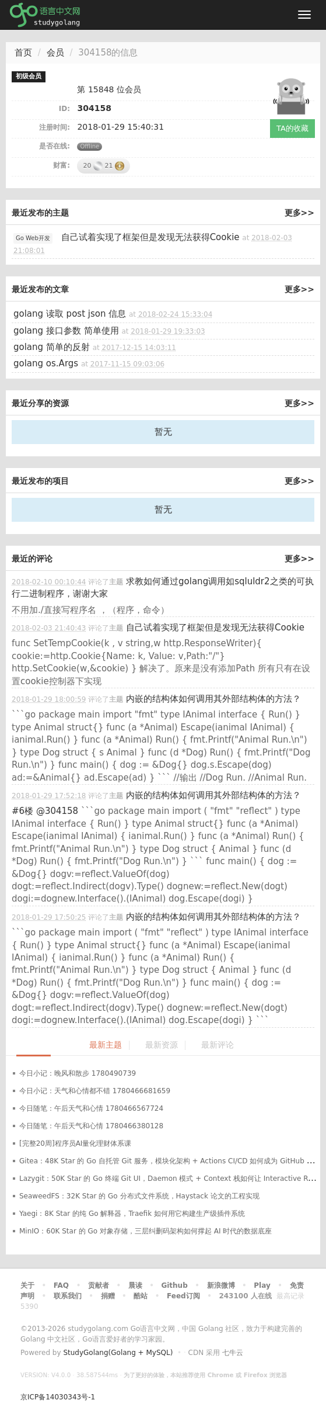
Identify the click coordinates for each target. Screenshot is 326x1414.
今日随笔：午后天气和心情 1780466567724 (91, 1108)
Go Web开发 (33, 238)
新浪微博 (221, 1285)
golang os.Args (45, 363)
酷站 (141, 1296)
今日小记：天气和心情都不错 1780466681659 (94, 1091)
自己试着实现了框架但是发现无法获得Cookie (150, 237)
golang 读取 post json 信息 (69, 314)
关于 (27, 1285)
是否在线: (54, 146)
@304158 (57, 811)
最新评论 (217, 1045)
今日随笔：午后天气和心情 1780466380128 (91, 1126)
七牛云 (232, 1353)
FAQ (61, 1285)
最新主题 (105, 1045)
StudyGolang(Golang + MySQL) (118, 1353)
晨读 (135, 1285)
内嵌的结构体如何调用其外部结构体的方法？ (213, 699)
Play (262, 1285)
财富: (61, 165)
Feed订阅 (183, 1296)
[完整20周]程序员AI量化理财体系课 (75, 1143)
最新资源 (161, 1045)
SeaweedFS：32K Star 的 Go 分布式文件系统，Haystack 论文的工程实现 (139, 1196)
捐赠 (108, 1296)
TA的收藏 (292, 128)
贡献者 (98, 1285)
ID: (64, 109)
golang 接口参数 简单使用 (66, 330)
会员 (55, 52)
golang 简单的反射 (51, 347)
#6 (22, 811)
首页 (23, 52)
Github (174, 1285)
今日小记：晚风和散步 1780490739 (77, 1073)
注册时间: (54, 127)
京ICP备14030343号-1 (57, 1397)
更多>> (299, 212)
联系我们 (68, 1296)
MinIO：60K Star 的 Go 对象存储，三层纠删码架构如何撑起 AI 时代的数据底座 (145, 1231)
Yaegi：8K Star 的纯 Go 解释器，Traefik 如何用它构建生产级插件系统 (132, 1213)
